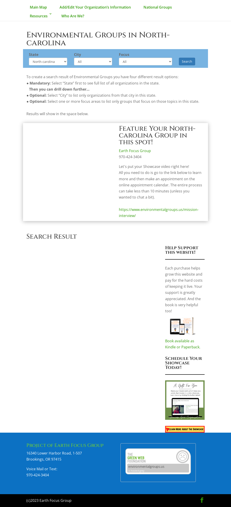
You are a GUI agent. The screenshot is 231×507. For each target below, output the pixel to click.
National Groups (157, 7)
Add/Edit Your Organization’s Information (95, 7)
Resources (39, 16)
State (33, 54)
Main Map (38, 7)
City (77, 54)
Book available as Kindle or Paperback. (185, 341)
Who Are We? (72, 16)
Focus (124, 54)
